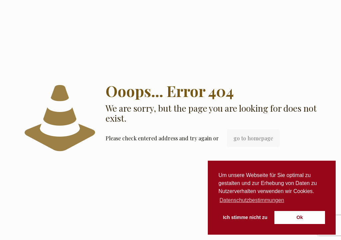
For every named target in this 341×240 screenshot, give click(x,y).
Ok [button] (299, 217)
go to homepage (253, 138)
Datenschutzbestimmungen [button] (251, 200)
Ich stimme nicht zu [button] (245, 217)
